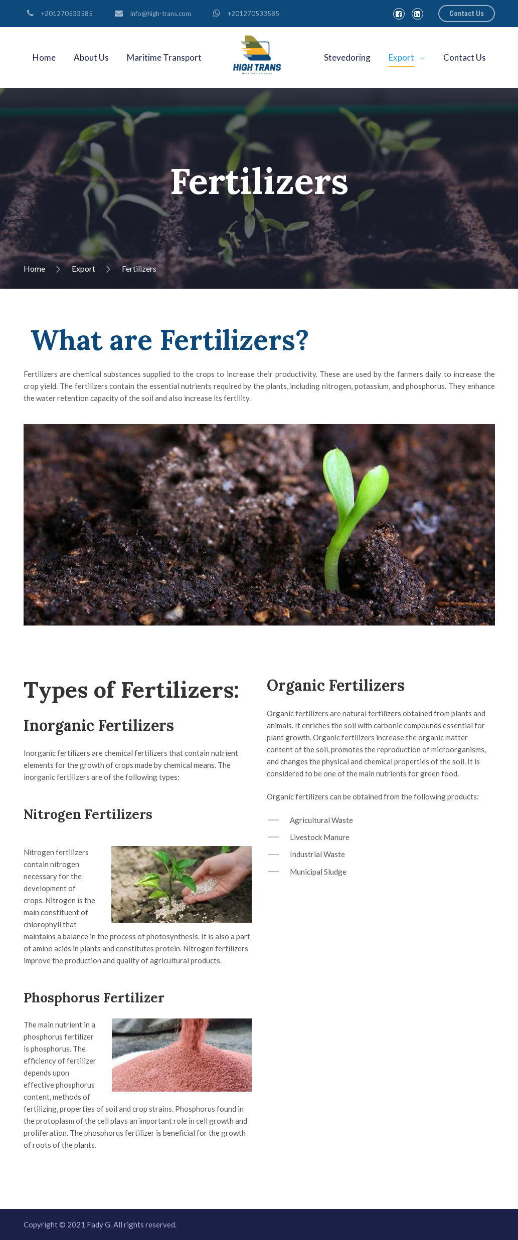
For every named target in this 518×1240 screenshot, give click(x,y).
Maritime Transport (164, 57)
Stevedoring (347, 57)
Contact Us (466, 13)
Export (401, 57)
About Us (91, 57)
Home (44, 57)
